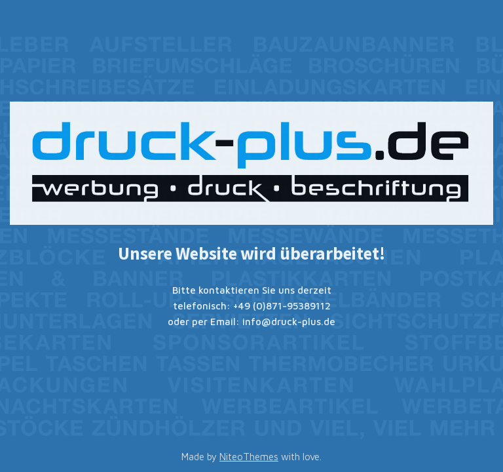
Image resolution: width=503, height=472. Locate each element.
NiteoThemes (248, 456)
